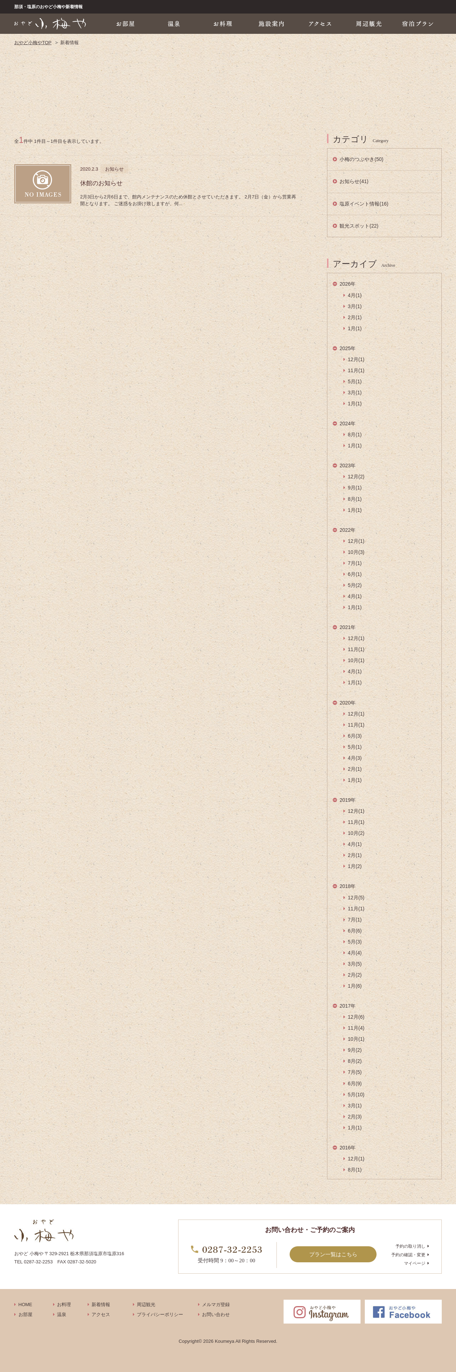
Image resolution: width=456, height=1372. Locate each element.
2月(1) (355, 317)
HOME (25, 1304)
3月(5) (355, 964)
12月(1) (356, 359)
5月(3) (355, 942)
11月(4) (356, 1028)
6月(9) (355, 1083)
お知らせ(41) (354, 181)
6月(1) (355, 574)
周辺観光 (146, 1304)
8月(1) (355, 434)
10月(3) (356, 552)
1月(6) (355, 986)
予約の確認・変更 (408, 1254)
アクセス (101, 1314)
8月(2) (355, 1061)
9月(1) (355, 487)
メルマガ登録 (216, 1304)
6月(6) (355, 931)
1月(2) (355, 866)
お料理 (64, 1304)
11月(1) (356, 370)
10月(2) (356, 833)
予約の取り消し (410, 1246)
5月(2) (355, 585)
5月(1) (355, 381)
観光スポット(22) (359, 226)
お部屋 (25, 1314)
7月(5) (355, 1072)
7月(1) (355, 563)
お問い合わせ (216, 1314)
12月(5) (356, 897)
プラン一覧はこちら (333, 1254)
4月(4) (355, 953)
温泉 (61, 1314)
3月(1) (355, 306)
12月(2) (356, 476)
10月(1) (356, 660)
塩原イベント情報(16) (364, 204)
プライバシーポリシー (160, 1314)
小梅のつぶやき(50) (361, 159)
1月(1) (355, 328)
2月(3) (355, 1116)
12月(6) (356, 1017)
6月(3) (355, 736)
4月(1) (355, 295)
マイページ (414, 1263)
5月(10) (356, 1094)
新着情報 (101, 1304)
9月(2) (355, 1050)
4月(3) (355, 758)
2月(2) (355, 975)
